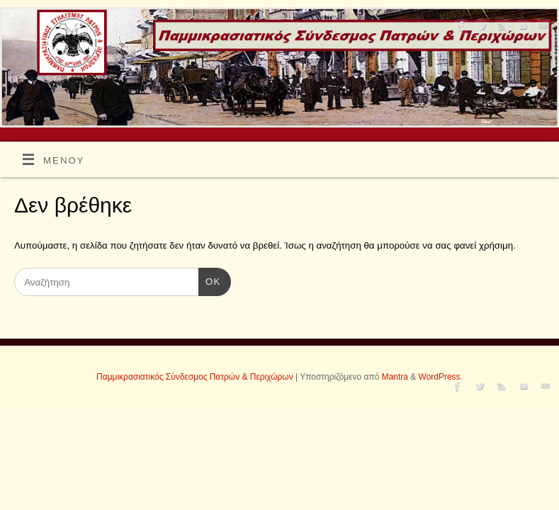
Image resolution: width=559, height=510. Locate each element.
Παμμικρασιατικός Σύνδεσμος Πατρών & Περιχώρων (194, 377)
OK (209, 282)
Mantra (395, 377)
